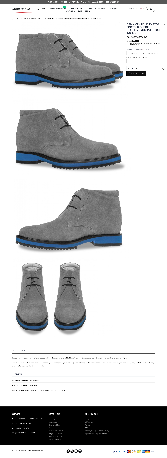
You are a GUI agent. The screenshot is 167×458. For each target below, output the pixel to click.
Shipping (89, 422)
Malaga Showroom (56, 439)
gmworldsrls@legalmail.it (25, 433)
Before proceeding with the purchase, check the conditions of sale (144, 43)
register (62, 390)
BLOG (80, 11)
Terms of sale (90, 419)
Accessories (100, 8)
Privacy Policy (90, 431)
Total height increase (134, 50)
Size (148, 50)
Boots (25, 19)
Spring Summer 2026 (58, 8)
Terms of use (90, 425)
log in (53, 390)
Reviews (18, 374)
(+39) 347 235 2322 (105, 2)
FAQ (86, 428)
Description (20, 351)
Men (43, 8)
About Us (52, 419)
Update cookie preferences (96, 434)
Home (12, 18)
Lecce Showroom (55, 436)
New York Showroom (56, 425)
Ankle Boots (36, 19)
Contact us (52, 422)
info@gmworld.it (22, 428)
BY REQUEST (114, 8)
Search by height (75, 8)
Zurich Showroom (55, 431)
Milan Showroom (55, 428)
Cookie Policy (103, 431)
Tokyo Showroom (55, 434)
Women (89, 8)
